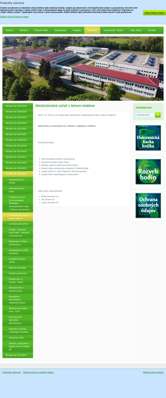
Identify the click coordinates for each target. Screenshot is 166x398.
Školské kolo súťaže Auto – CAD (18, 310)
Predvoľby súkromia (11, 372)
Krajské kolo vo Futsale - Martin (16, 280)
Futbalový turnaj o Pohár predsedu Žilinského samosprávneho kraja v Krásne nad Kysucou (19, 203)
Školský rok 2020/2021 (16, 134)
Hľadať (158, 115)
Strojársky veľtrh (16, 338)
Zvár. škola (135, 30)
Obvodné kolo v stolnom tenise (16, 289)
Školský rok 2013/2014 (16, 174)
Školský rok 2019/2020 (16, 140)
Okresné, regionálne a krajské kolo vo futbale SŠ (19, 346)
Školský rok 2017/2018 (16, 151)
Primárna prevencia (18, 273)
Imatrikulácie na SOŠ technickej (18, 251)
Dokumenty (60, 30)
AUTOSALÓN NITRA (18, 224)
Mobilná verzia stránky (153, 372)
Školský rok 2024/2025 (16, 111)
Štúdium (24, 30)
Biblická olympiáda (17, 268)
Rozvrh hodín (41, 30)
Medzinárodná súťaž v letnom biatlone (19, 216)
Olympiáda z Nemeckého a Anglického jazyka (17, 299)
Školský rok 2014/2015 (16, 168)
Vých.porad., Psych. (114, 30)
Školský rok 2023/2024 (16, 117)
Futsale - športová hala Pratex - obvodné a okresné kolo (19, 232)
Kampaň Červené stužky (17, 260)
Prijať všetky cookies (154, 13)
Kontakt (152, 30)
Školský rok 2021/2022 (16, 128)
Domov (9, 30)
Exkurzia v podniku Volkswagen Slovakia (18, 330)
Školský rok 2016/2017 (16, 157)
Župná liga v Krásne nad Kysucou (18, 243)
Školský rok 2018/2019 (16, 146)
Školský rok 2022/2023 (16, 123)
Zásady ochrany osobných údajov (38, 372)
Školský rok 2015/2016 (16, 162)
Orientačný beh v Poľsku (16, 181)
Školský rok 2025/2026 (16, 106)
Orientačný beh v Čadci (16, 190)
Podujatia (92, 30)
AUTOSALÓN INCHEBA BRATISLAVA (15, 320)
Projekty (77, 30)
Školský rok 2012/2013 (16, 355)
